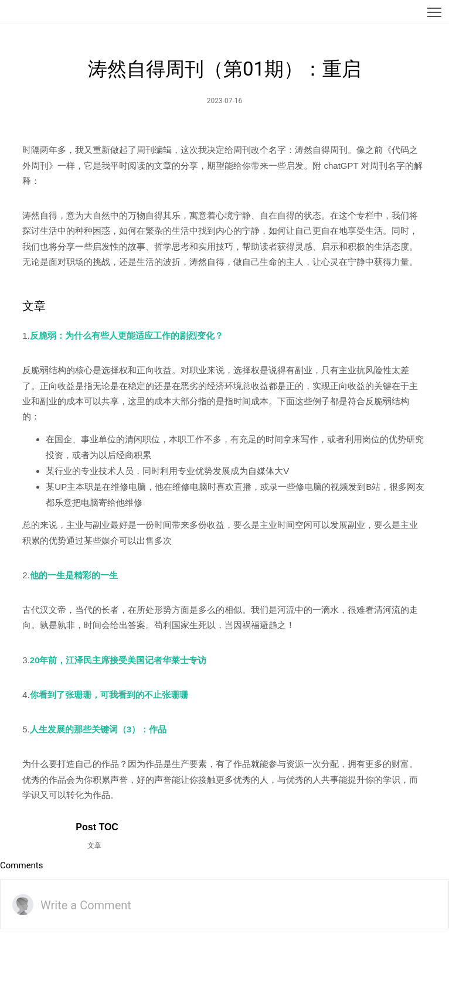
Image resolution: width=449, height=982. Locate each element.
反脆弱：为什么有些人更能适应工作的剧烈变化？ (126, 335)
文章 (94, 845)
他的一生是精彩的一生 (74, 575)
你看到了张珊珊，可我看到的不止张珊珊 (109, 695)
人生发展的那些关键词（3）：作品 (98, 729)
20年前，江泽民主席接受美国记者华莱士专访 (118, 660)
